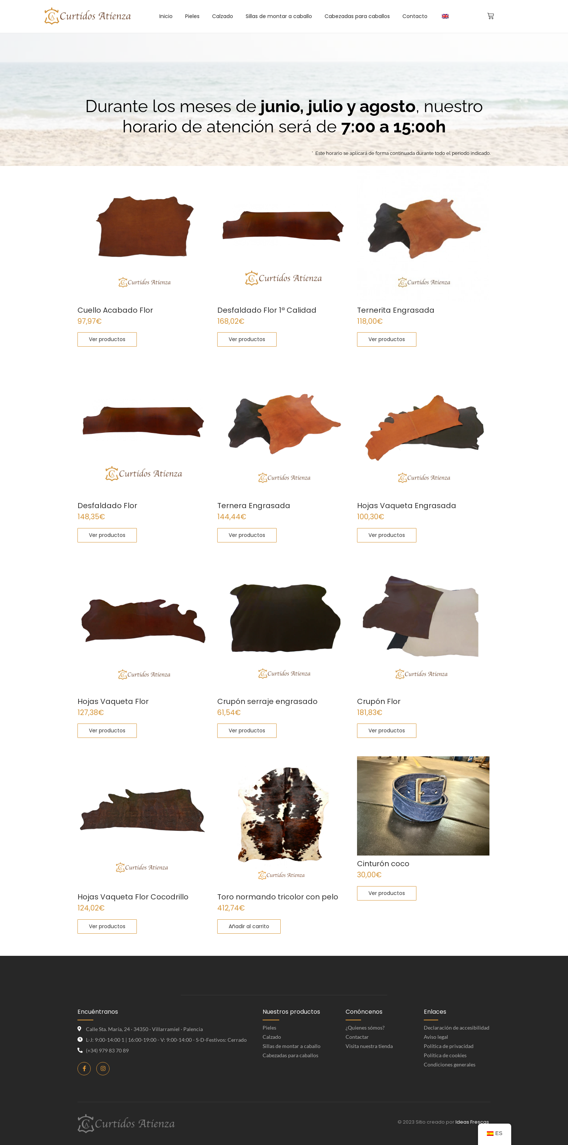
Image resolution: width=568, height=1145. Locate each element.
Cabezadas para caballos (290, 1055)
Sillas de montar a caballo (292, 1046)
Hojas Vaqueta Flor (113, 701)
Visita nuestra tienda (369, 1046)
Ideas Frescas (472, 1121)
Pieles (269, 1027)
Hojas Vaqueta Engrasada (406, 506)
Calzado (272, 1037)
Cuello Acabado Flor (115, 310)
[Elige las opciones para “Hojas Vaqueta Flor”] (107, 731)
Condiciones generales (449, 1064)
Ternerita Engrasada (395, 310)
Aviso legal (436, 1037)
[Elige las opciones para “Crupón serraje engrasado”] (247, 731)
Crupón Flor (379, 701)
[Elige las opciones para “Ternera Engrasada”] (247, 535)
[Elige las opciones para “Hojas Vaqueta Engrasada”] (386, 535)
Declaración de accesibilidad (456, 1027)
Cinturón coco (383, 864)
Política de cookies (445, 1055)
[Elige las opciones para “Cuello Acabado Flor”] (107, 339)
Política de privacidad (449, 1046)
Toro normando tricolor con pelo (277, 897)
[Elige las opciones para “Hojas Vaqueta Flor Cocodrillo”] (107, 926)
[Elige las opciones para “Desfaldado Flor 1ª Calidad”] (247, 339)
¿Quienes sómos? (365, 1027)
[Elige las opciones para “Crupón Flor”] (386, 731)
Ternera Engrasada (253, 506)
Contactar (357, 1037)
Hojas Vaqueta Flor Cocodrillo (132, 897)
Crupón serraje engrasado (267, 701)
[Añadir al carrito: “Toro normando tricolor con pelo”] (249, 926)
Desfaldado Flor (107, 506)
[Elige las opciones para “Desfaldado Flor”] (107, 535)
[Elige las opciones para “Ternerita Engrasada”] (386, 339)
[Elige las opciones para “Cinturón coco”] (386, 893)
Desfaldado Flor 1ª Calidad (266, 310)
